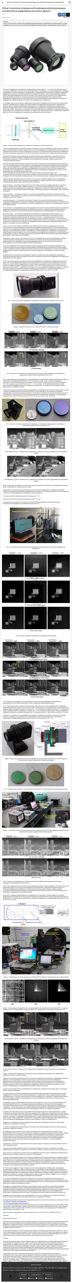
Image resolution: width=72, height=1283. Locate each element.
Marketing (48, 1278)
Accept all (24, 1274)
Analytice (31, 1278)
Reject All (48, 1274)
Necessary (23, 1278)
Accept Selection (36, 1274)
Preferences (40, 1278)
